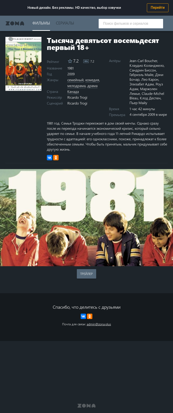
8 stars (32, 87)
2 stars (12, 87)
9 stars (35, 87)
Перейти (158, 8)
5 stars (22, 87)
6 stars (25, 87)
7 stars (28, 87)
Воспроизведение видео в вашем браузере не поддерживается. (86, 217)
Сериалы (65, 23)
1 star (8, 87)
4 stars (18, 87)
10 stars (39, 87)
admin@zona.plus (99, 324)
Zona (15, 23)
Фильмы (41, 23)
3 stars (15, 87)
